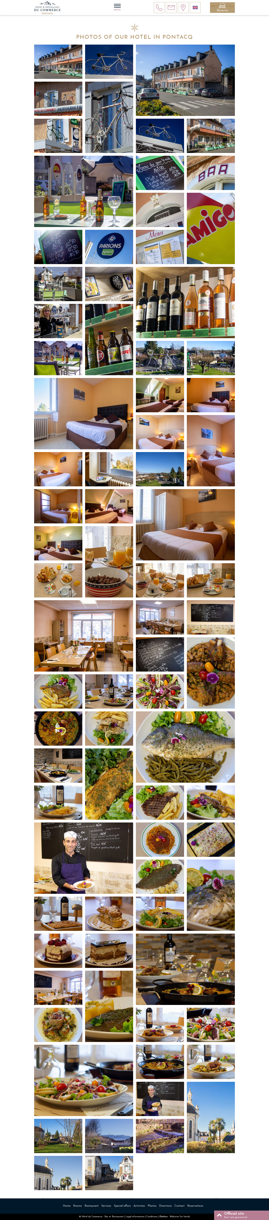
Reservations (195, 1206)
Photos (152, 1206)
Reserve (222, 10)
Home (67, 1206)
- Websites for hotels (174, 1217)
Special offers (122, 1206)
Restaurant (92, 1206)
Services (106, 1206)
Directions (165, 1206)
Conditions (151, 1217)
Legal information (135, 1217)
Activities (139, 1206)
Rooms (77, 1206)
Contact (179, 1206)
